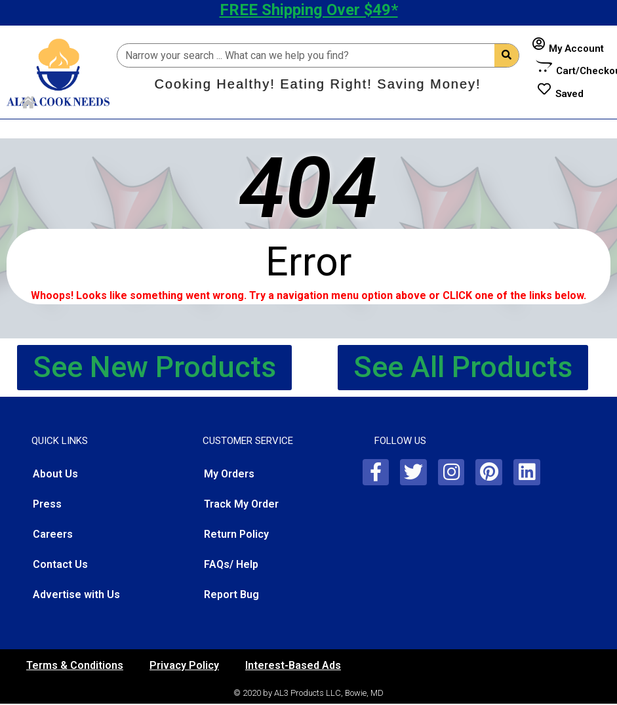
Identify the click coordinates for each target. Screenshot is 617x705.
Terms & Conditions (74, 665)
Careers (53, 534)
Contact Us (60, 564)
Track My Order (241, 504)
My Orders (229, 474)
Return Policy (236, 534)
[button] (154, 367)
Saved (569, 94)
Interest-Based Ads (293, 665)
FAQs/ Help (231, 564)
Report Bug (231, 594)
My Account (576, 48)
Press (47, 504)
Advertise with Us (76, 594)
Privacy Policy (184, 665)
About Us (55, 474)
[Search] (506, 55)
